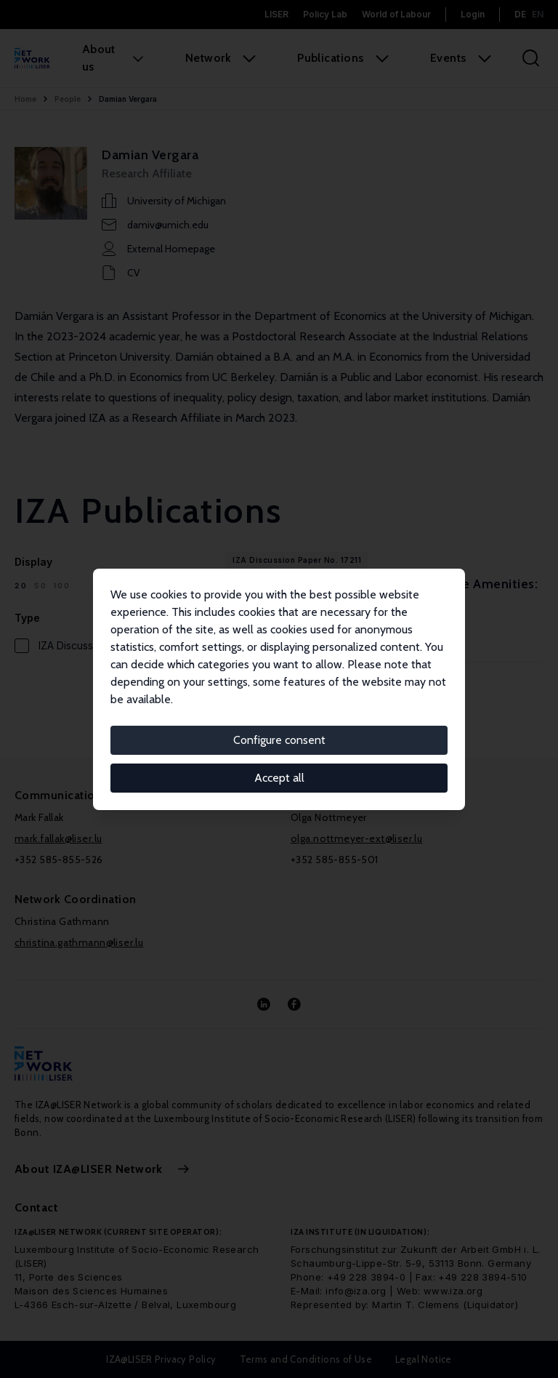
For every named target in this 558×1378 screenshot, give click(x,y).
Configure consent (279, 740)
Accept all (279, 778)
